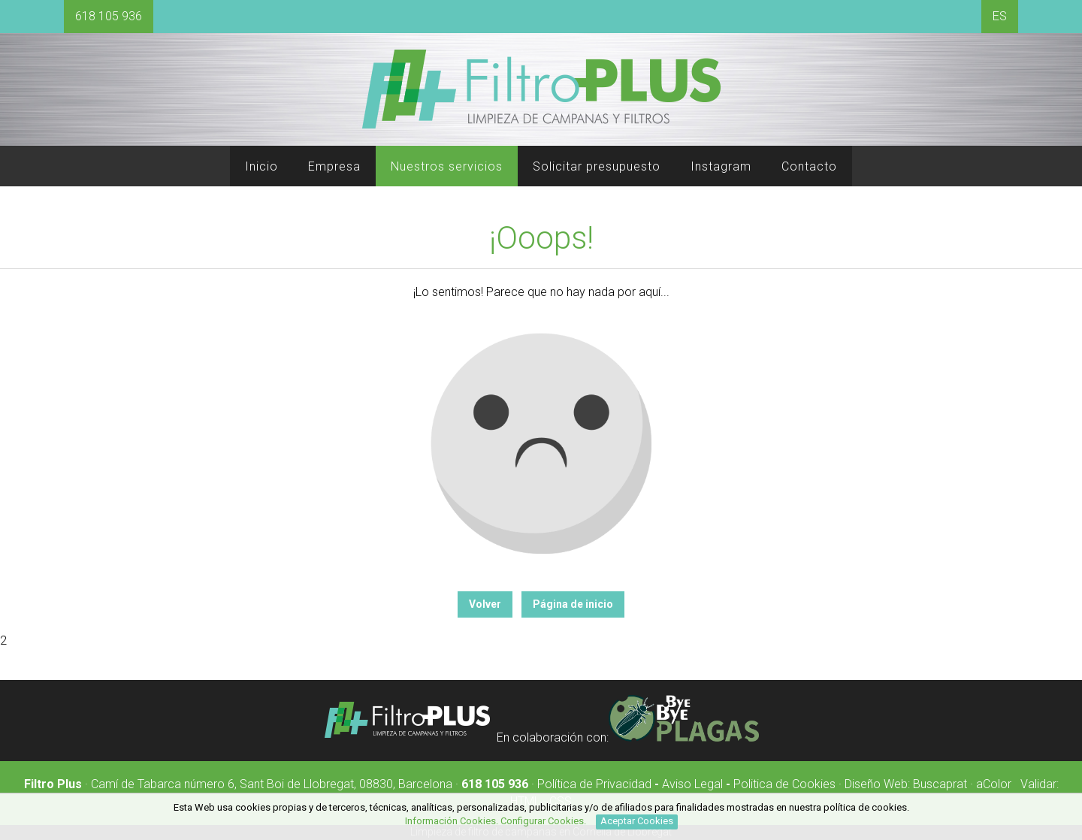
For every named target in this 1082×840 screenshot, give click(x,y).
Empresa (334, 166)
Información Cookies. (451, 820)
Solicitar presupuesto (596, 166)
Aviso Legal (692, 784)
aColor (993, 784)
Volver (485, 604)
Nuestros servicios (447, 166)
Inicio (261, 166)
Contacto (809, 166)
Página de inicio (573, 604)
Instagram (721, 166)
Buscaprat (940, 784)
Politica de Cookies (784, 784)
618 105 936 (108, 16)
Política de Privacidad (594, 784)
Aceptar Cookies (636, 820)
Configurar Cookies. (544, 820)
